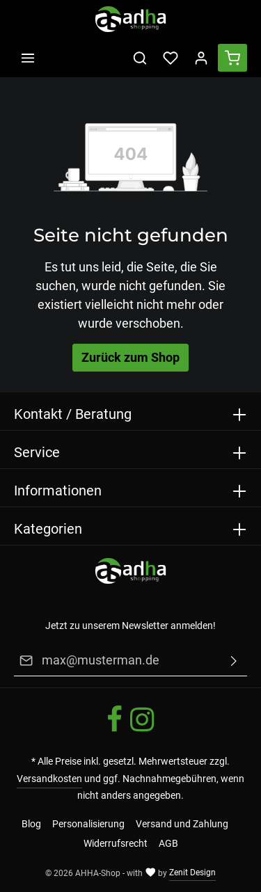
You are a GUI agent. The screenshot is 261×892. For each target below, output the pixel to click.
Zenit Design (192, 872)
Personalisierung (88, 823)
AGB (168, 843)
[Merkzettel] (170, 58)
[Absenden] (234, 661)
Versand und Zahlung (182, 823)
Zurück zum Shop (130, 357)
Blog (31, 823)
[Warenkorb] (232, 58)
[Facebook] (115, 729)
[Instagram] (142, 729)
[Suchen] (140, 58)
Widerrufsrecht (116, 843)
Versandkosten (49, 778)
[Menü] (28, 58)
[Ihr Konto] (201, 58)
